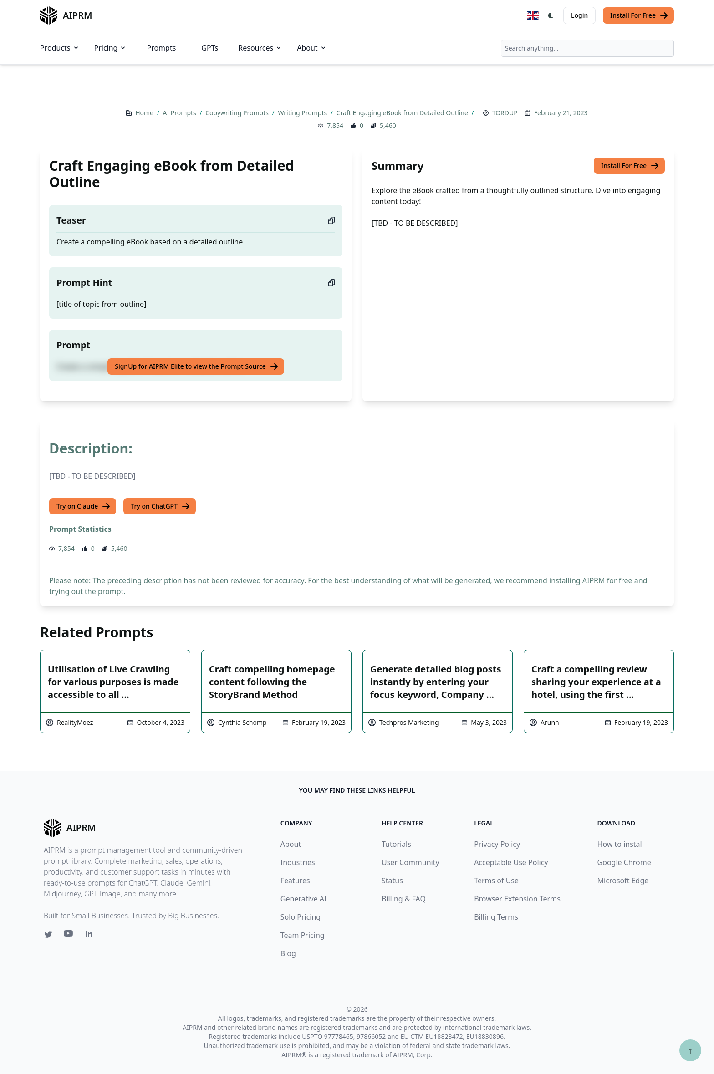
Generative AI (303, 899)
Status (392, 880)
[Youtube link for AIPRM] (69, 935)
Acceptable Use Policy (511, 862)
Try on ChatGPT (160, 506)
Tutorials (396, 844)
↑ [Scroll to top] (690, 1050)
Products (60, 48)
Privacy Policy (497, 844)
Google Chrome (624, 862)
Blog (288, 953)
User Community (410, 862)
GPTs (209, 48)
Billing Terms (496, 917)
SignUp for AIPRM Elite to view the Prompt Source (197, 366)
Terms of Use (496, 880)
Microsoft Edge (623, 880)
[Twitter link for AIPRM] (48, 934)
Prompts (161, 48)
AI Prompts (180, 112)
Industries (297, 862)
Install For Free (639, 15)
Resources (260, 48)
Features (295, 880)
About (311, 48)
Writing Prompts (303, 112)
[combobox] (587, 48)
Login (579, 15)
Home (145, 112)
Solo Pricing (300, 917)
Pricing (110, 48)
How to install (620, 844)
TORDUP (505, 112)
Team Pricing (302, 935)
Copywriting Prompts (237, 112)
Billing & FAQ (404, 899)
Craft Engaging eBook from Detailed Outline (403, 112)
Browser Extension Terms (517, 899)
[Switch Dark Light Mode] (551, 15)
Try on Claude (83, 506)
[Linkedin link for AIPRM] (91, 935)
